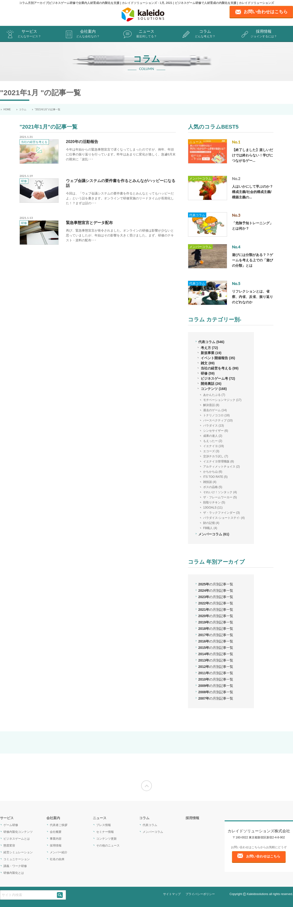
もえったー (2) (212, 441)
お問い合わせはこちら (263, 856)
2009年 (215, 686)
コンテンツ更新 (106, 838)
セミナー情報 (105, 832)
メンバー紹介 (58, 852)
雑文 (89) (208, 363)
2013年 (215, 660)
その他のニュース (108, 845)
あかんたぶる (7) (214, 395)
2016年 (215, 641)
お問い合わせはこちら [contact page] (266, 11)
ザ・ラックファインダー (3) (221, 512)
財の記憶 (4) (211, 523)
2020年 (215, 616)
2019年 (215, 622)
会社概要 (56, 832)
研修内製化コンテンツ (18, 832)
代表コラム (197, 215)
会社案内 (88, 34)
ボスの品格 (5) (212, 487)
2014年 (215, 654)
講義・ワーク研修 (15, 866)
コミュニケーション (16, 859)
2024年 (215, 590)
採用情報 (263, 34)
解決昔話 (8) (211, 405)
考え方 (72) (209, 348)
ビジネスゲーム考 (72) (218, 378)
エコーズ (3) (211, 451)
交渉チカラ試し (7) (215, 456)
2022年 (215, 603)
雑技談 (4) (209, 482)
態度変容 (9, 845)
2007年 (215, 698)
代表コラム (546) (211, 342)
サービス (29, 34)
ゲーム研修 (10, 825)
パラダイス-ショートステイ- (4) (224, 518)
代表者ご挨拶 (58, 825)
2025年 (215, 584)
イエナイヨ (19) (213, 446)
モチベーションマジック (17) (222, 400)
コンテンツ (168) (214, 389)
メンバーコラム (200, 178)
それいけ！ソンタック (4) (220, 492)
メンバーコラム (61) (213, 534)
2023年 (215, 597)
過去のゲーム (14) (215, 410)
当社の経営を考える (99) (220, 368)
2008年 (215, 692)
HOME (7, 109)
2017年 (215, 635)
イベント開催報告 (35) (218, 358)
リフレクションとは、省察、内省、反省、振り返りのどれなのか (252, 296)
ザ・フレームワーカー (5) (220, 497)
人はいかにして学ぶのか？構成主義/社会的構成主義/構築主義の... (252, 191)
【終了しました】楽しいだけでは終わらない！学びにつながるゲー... (252, 155)
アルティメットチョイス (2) (221, 466)
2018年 (215, 629)
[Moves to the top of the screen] (146, 785)
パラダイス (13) (213, 425)
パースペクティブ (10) (218, 420)
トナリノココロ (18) (216, 415)
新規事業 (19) (211, 353)
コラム (205, 34)
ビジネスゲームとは (16, 838)
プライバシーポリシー (200, 894)
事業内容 (56, 838)
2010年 (215, 679)
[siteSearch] (59, 895)
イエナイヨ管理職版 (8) (218, 461)
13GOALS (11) (212, 507)
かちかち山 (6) (212, 471)
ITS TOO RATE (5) (215, 477)
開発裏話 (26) (211, 384)
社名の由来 (57, 859)
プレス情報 (103, 825)
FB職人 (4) (210, 528)
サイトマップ (172, 894)
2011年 (215, 673)
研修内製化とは (13, 873)
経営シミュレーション (18, 852)
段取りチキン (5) (214, 502)
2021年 (215, 609)
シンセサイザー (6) (215, 430)
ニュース (146, 34)
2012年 (215, 667)
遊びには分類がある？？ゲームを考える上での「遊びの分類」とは (252, 260)
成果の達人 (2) (212, 436)
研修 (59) (208, 373)
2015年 (215, 648)
